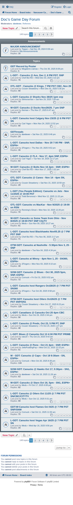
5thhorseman (27, 99)
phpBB (27, 482)
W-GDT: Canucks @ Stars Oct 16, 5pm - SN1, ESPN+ (40, 382)
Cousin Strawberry (30, 88)
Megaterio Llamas (30, 69)
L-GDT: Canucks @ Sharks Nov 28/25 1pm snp (36, 97)
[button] (51, 34)
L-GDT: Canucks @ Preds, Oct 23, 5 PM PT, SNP (37, 323)
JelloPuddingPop (29, 347)
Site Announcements (28, 51)
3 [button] (39, 34)
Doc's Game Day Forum (20, 19)
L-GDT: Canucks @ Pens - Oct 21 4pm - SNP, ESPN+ (40, 345)
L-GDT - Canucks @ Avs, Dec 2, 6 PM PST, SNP (37, 75)
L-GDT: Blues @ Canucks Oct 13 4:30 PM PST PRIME (40, 334)
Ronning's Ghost (29, 210)
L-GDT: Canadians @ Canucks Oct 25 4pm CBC (37, 312)
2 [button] (35, 34)
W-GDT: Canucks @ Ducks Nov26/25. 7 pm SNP (37, 107)
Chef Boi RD (27, 78)
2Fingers (26, 148)
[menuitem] (9, 7)
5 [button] (47, 34)
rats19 (24, 337)
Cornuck (25, 277)
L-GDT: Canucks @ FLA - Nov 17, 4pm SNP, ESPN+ (39, 156)
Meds (24, 223)
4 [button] (43, 34)
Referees (27, 24)
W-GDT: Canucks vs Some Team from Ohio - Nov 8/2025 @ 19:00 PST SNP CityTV (38, 219)
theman (25, 110)
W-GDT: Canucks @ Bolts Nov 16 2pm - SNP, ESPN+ (40, 167)
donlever (17, 24)
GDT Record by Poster (23, 66)
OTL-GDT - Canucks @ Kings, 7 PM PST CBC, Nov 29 (40, 86)
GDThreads (16, 131)
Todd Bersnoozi (29, 196)
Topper (25, 49)
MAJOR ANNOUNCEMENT (25, 46)
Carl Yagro (26, 123)
